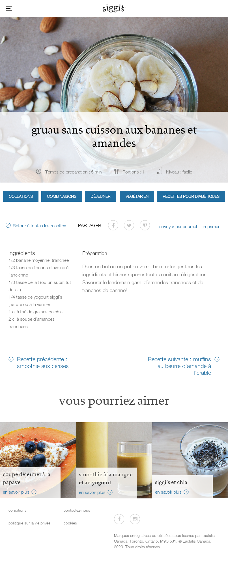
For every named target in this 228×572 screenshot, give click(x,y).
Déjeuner (100, 196)
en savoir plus (16, 492)
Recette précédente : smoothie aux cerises (43, 362)
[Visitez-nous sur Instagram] (135, 519)
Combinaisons (61, 196)
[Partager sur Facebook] (113, 225)
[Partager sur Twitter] (129, 225)
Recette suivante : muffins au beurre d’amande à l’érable (179, 365)
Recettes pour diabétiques (191, 196)
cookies (70, 522)
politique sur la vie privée (29, 522)
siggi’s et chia (171, 482)
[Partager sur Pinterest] (145, 225)
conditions (17, 510)
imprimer (211, 226)
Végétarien (137, 196)
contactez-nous (77, 510)
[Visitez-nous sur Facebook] (119, 519)
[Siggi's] (114, 8)
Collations (21, 196)
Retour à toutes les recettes (39, 225)
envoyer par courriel (178, 226)
